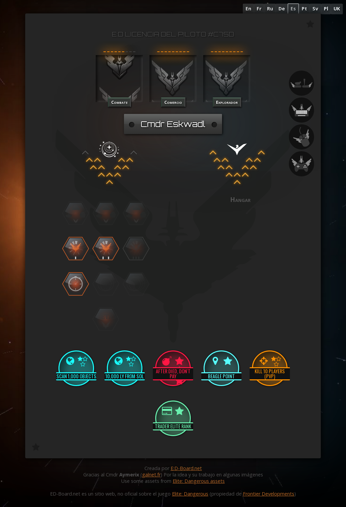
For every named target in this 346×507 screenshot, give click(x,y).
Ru (270, 8)
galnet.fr (151, 474)
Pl (326, 8)
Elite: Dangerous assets (199, 481)
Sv (315, 8)
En (248, 8)
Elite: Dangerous (190, 494)
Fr (259, 8)
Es (293, 8)
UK (337, 8)
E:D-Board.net (186, 468)
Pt (304, 8)
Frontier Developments (268, 494)
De (281, 8)
